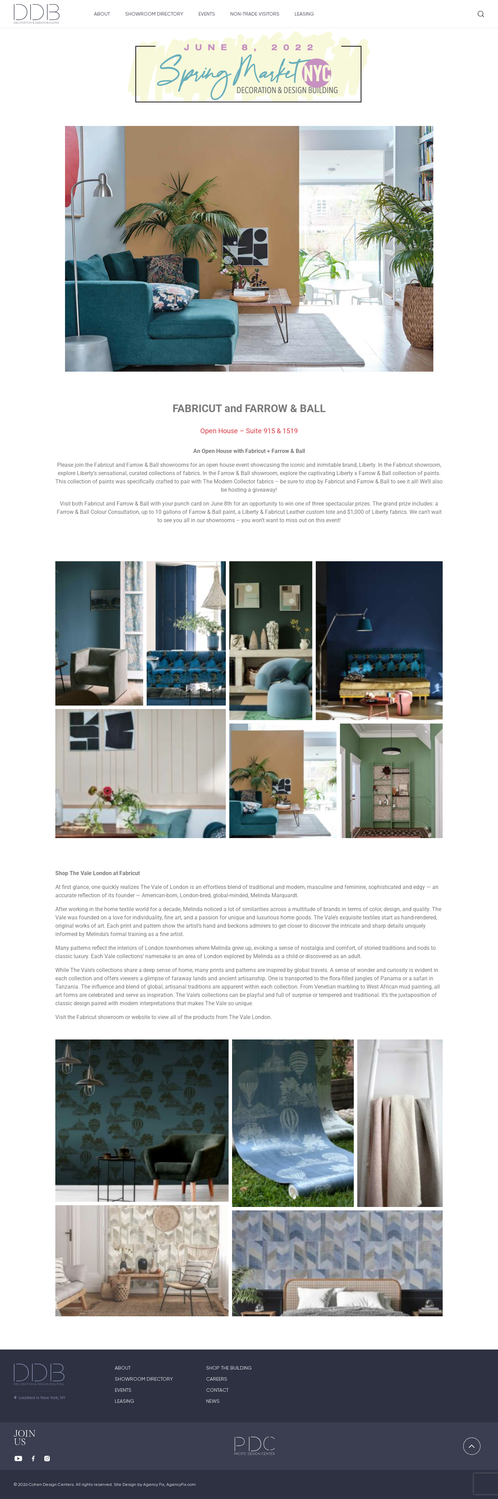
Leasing (304, 14)
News (213, 1401)
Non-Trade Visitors (254, 14)
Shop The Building (229, 1368)
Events (207, 14)
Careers (216, 1379)
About (102, 14)
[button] (99, 633)
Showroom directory (144, 1379)
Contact (217, 1390)
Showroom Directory (154, 14)
